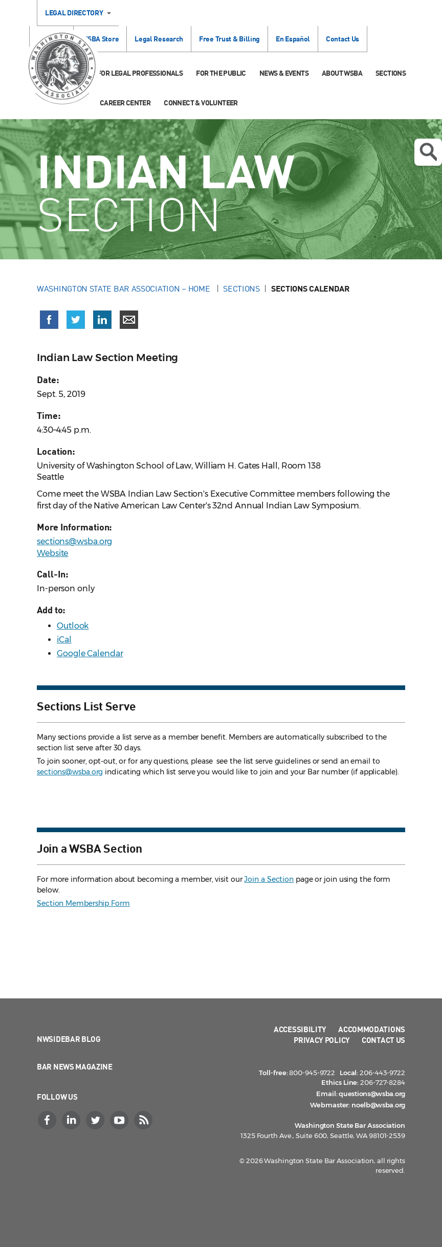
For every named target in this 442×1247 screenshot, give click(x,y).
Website (52, 553)
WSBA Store (100, 38)
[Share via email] (129, 319)
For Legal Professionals (140, 73)
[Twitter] (96, 1120)
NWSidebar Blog (69, 1038)
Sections (390, 73)
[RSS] (144, 1120)
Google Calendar (90, 653)
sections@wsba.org (74, 541)
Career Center (125, 102)
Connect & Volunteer (201, 102)
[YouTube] (120, 1120)
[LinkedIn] (72, 1120)
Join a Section (269, 879)
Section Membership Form (83, 903)
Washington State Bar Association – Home (124, 288)
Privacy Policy (322, 1039)
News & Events (283, 73)
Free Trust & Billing (229, 38)
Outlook (73, 626)
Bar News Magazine (75, 1066)
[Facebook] (48, 1120)
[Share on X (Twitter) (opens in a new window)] (75, 319)
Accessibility (300, 1029)
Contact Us (342, 38)
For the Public (221, 73)
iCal (64, 639)
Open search (428, 152)
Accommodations (371, 1029)
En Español (293, 38)
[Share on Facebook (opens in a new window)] (49, 319)
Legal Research (159, 38)
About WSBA (342, 73)
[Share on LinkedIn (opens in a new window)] (102, 319)
